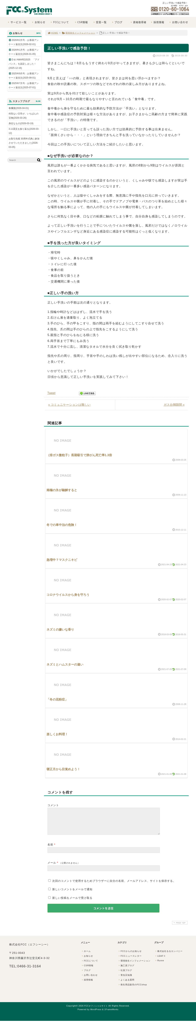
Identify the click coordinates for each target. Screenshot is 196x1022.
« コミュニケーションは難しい (69, 404)
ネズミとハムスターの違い (65, 664)
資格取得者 (138, 22)
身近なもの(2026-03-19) (21, 123)
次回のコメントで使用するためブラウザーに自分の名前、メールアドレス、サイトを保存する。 (114, 885)
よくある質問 (126, 984)
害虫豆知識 (125, 979)
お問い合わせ (178, 22)
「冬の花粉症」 (57, 699)
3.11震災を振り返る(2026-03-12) (24, 131)
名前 (50, 849)
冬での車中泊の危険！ (62, 524)
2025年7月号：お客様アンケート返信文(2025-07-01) (24, 85)
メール (51, 867)
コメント (53, 805)
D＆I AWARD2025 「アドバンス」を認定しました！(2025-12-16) (24, 63)
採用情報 (157, 22)
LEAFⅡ (160, 960)
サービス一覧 (17, 22)
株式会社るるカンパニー (169, 956)
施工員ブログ (126, 970)
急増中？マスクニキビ (62, 559)
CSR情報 (81, 22)
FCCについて (59, 22)
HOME (52, 33)
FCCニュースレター (130, 960)
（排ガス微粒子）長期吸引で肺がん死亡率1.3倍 (79, 455)
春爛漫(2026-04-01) (19, 108)
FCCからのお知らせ (130, 956)
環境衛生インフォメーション (78, 33)
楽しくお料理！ (57, 734)
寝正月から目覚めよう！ (63, 769)
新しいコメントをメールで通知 (72, 893)
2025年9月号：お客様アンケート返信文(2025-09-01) (24, 75)
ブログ (116, 22)
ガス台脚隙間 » (174, 404)
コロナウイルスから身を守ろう (68, 594)
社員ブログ (125, 975)
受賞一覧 (100, 22)
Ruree (159, 965)
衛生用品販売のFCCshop (132, 989)
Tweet (51, 393)
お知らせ (38, 22)
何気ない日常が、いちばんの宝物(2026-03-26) (23, 115)
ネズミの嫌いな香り (60, 629)
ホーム (86, 956)
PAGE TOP (179, 927)
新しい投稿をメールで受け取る (72, 902)
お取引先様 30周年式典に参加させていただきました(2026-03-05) (24, 142)
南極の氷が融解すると (62, 490)
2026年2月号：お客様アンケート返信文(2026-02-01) (24, 42)
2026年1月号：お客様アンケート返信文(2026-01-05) (24, 52)
